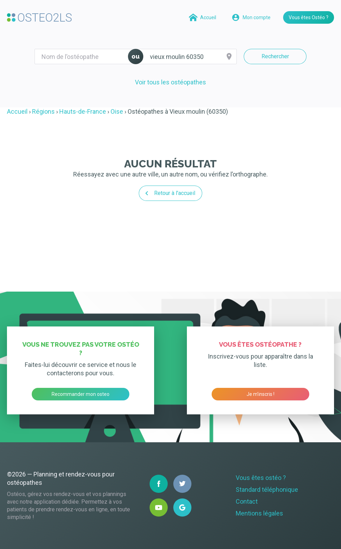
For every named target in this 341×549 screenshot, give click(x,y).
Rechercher (275, 56)
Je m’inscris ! (260, 394)
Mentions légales (259, 513)
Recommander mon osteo (80, 394)
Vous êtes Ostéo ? (308, 17)
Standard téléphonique (267, 489)
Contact (247, 501)
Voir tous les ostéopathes (170, 82)
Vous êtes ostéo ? (261, 477)
